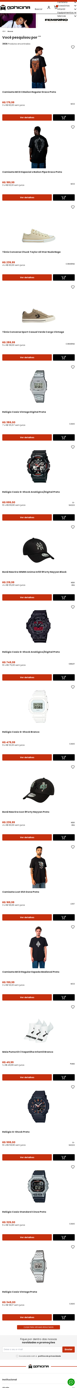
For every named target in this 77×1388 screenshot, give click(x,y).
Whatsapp (71, 1382)
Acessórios (67, 5)
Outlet (61, 19)
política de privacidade (49, 1356)
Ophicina (15, 7)
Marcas (67, 16)
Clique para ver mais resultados (39, 1327)
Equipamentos (67, 12)
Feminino (67, 2)
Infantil (67, 9)
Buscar (39, 7)
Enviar (68, 1349)
